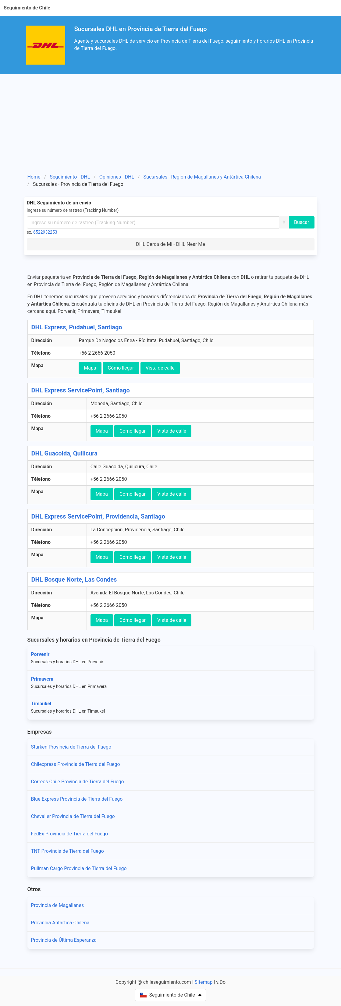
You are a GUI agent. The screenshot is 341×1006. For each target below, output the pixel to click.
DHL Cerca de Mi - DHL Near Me (170, 244)
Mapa (90, 368)
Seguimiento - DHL (70, 177)
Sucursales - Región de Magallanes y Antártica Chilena (202, 177)
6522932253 (45, 232)
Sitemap (204, 982)
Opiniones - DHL (116, 177)
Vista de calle (160, 368)
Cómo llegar (121, 368)
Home (34, 177)
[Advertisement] (170, 126)
